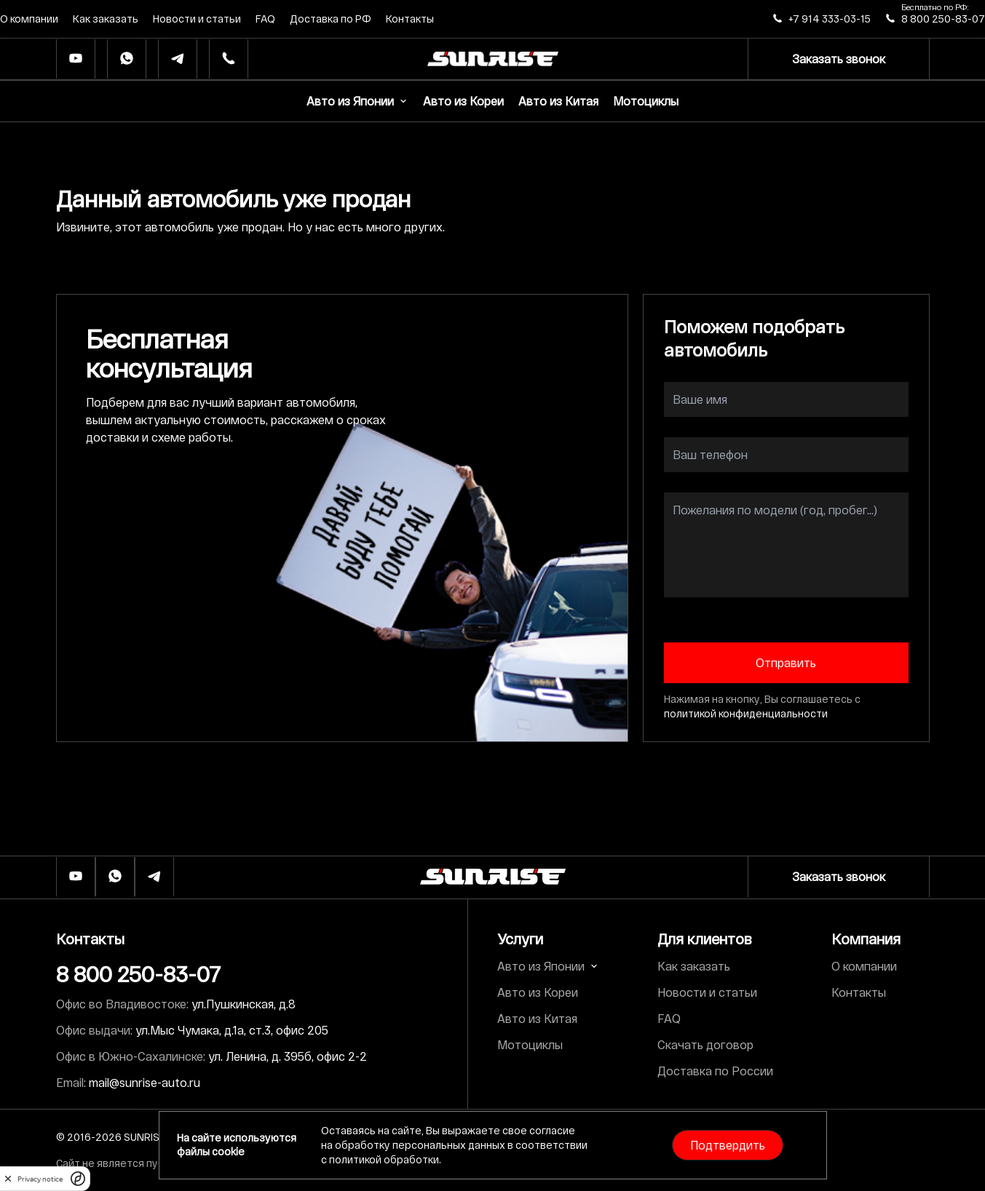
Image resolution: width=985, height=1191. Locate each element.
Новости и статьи (197, 18)
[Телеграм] (177, 59)
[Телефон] (228, 59)
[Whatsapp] (126, 59)
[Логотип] (493, 876)
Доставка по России (715, 1071)
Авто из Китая (558, 101)
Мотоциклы (646, 101)
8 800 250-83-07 (943, 18)
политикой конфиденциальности (746, 713)
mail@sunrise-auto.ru (144, 1082)
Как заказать (105, 18)
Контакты (410, 18)
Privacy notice (40, 1179)
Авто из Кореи (463, 101)
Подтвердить (727, 1145)
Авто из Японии (357, 101)
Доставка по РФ (330, 18)
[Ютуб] (75, 59)
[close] (8, 1179)
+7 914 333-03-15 (829, 18)
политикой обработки (384, 1159)
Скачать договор (705, 1044)
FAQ (265, 18)
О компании (29, 18)
